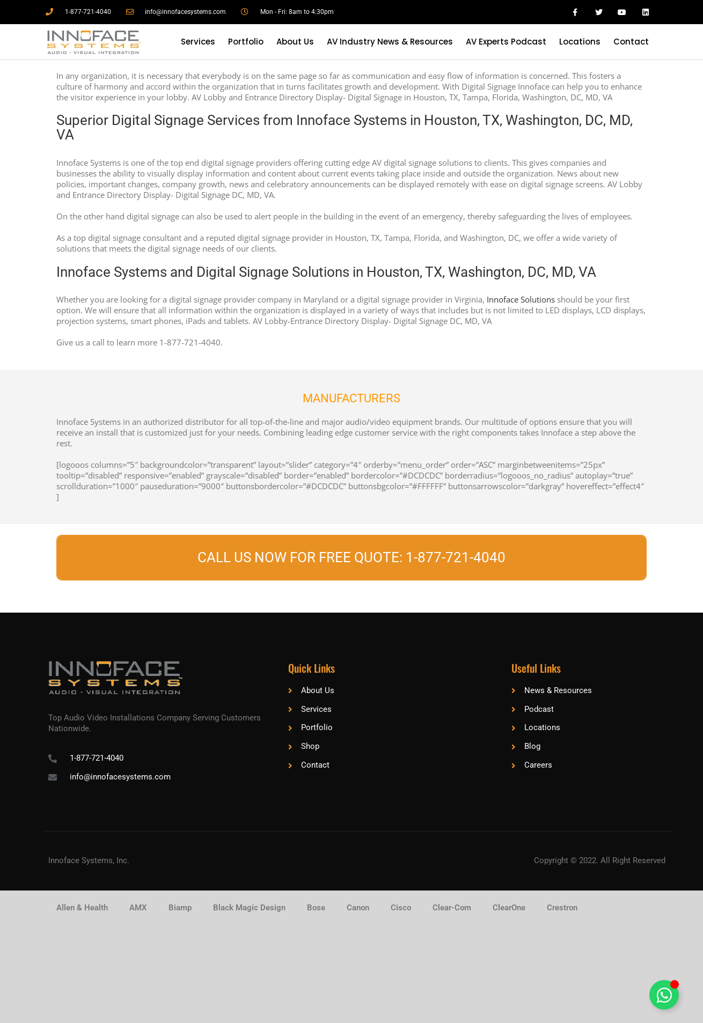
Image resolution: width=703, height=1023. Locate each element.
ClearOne (509, 907)
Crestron (562, 907)
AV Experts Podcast (506, 41)
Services (198, 41)
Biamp (180, 907)
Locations (580, 41)
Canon (358, 907)
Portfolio (245, 41)
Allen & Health (82, 907)
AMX (138, 907)
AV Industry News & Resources (390, 41)
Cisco (401, 907)
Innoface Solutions (521, 299)
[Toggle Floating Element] (664, 995)
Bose (316, 907)
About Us (295, 41)
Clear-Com (452, 907)
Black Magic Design (249, 907)
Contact (631, 41)
